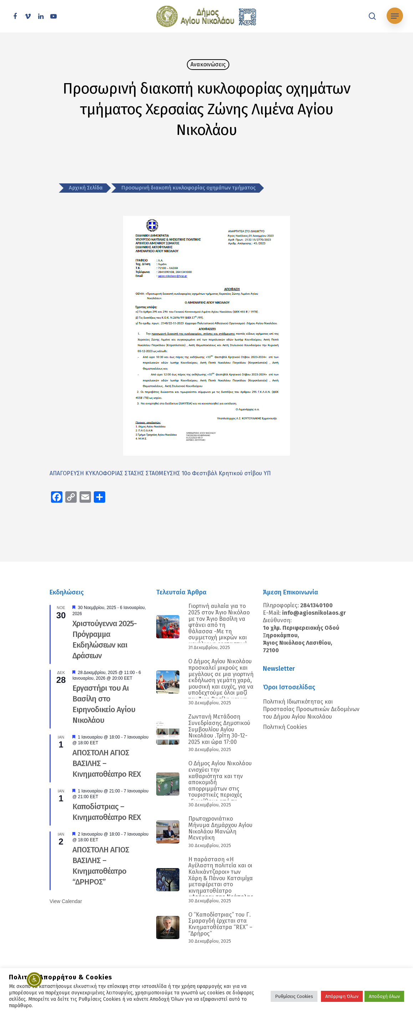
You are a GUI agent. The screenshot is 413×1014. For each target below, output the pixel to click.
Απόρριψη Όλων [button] (341, 996)
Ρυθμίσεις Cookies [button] (294, 996)
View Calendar (66, 901)
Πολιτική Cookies (285, 727)
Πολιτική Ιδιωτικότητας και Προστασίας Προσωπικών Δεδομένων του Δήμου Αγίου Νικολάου (311, 709)
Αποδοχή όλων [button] (384, 996)
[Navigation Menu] (395, 16)
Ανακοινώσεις (208, 64)
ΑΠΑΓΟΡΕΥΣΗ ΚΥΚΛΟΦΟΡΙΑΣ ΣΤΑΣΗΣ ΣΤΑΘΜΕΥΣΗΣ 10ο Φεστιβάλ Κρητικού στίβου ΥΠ (160, 473)
